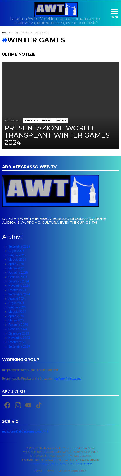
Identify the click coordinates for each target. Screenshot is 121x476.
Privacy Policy (38, 463)
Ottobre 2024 (17, 290)
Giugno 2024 (17, 307)
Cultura (32, 120)
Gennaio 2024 (17, 329)
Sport (61, 120)
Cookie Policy (57, 463)
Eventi (47, 120)
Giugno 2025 (17, 255)
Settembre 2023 (19, 346)
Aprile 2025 (16, 264)
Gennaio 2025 (17, 277)
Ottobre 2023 (17, 342)
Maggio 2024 (17, 311)
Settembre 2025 (19, 246)
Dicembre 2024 (18, 281)
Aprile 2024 (16, 316)
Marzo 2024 (16, 320)
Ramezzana (67, 378)
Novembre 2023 (19, 338)
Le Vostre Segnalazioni (73, 470)
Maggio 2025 (17, 259)
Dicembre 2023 (18, 333)
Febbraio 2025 (18, 272)
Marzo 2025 (16, 268)
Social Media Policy (80, 463)
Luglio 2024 (16, 303)
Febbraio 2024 (18, 324)
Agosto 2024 (17, 298)
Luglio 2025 (16, 251)
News (50, 470)
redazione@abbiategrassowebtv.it (25, 431)
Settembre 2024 (19, 294)
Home (38, 470)
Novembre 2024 (19, 285)
